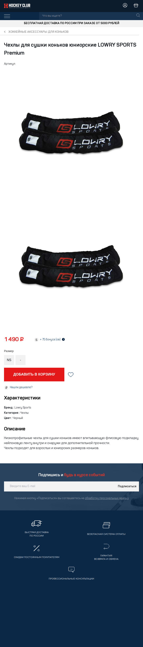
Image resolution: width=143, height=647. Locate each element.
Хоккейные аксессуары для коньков (38, 32)
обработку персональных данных (107, 498)
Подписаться (127, 486)
